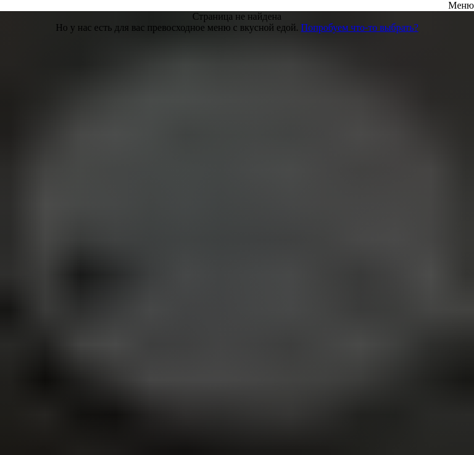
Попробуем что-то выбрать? (359, 27)
